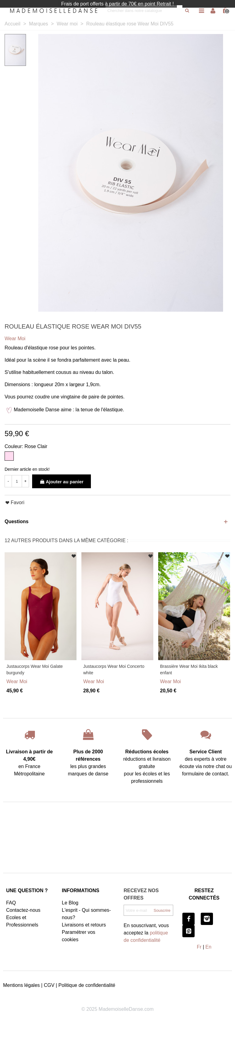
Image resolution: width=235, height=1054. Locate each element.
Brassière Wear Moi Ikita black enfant (189, 669)
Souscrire (162, 910)
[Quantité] (17, 481)
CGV (49, 985)
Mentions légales (21, 985)
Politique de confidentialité (86, 985)
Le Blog (70, 902)
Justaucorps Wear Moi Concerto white (113, 669)
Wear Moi (16, 681)
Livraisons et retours (84, 924)
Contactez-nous (23, 910)
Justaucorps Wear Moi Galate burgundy (34, 669)
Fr (199, 946)
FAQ (11, 902)
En (208, 946)
